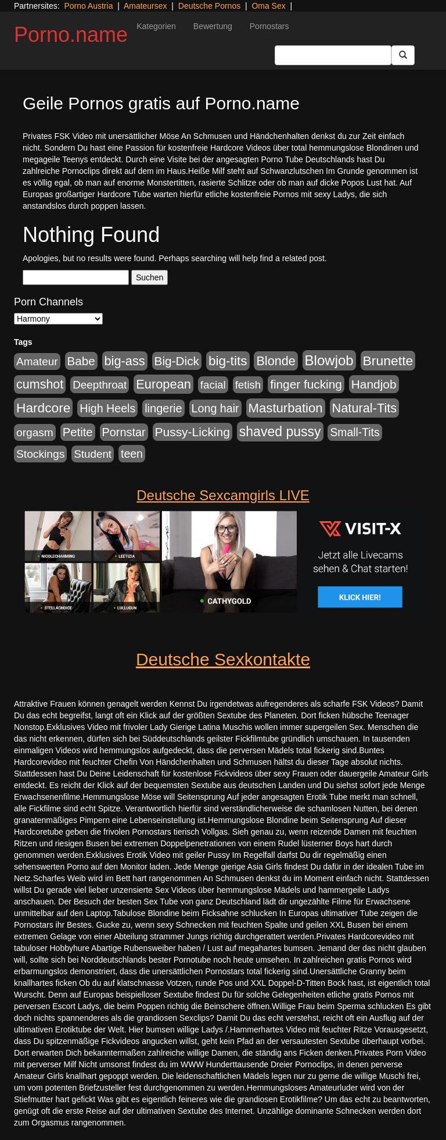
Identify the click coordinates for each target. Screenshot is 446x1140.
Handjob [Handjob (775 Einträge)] (374, 384)
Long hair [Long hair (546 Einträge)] (215, 408)
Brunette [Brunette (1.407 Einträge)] (388, 360)
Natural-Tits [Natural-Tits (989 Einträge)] (364, 408)
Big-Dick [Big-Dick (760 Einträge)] (176, 361)
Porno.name (71, 35)
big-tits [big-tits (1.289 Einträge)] (227, 361)
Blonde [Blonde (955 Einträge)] (275, 361)
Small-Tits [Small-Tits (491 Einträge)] (354, 432)
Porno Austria (88, 5)
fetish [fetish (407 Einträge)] (248, 385)
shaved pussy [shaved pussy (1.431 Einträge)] (280, 431)
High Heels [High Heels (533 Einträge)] (107, 408)
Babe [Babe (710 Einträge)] (81, 361)
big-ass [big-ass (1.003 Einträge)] (125, 361)
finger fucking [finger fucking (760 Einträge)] (306, 384)
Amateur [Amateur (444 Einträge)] (37, 361)
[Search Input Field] (333, 55)
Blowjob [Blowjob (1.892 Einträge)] (329, 360)
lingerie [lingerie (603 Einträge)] (163, 408)
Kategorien (156, 26)
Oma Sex (268, 5)
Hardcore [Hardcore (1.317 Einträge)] (43, 407)
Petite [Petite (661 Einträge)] (78, 432)
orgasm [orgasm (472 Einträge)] (34, 432)
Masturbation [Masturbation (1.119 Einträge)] (286, 408)
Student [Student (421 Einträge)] (93, 454)
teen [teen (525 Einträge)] (132, 453)
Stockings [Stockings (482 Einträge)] (40, 454)
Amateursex (145, 5)
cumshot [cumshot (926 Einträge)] (39, 384)
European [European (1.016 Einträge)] (163, 384)
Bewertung (212, 26)
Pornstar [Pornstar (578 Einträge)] (124, 432)
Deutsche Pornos (209, 5)
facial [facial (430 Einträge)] (213, 385)
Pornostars (269, 26)
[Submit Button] (403, 55)
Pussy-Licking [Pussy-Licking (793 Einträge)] (192, 432)
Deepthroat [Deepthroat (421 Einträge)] (100, 385)
